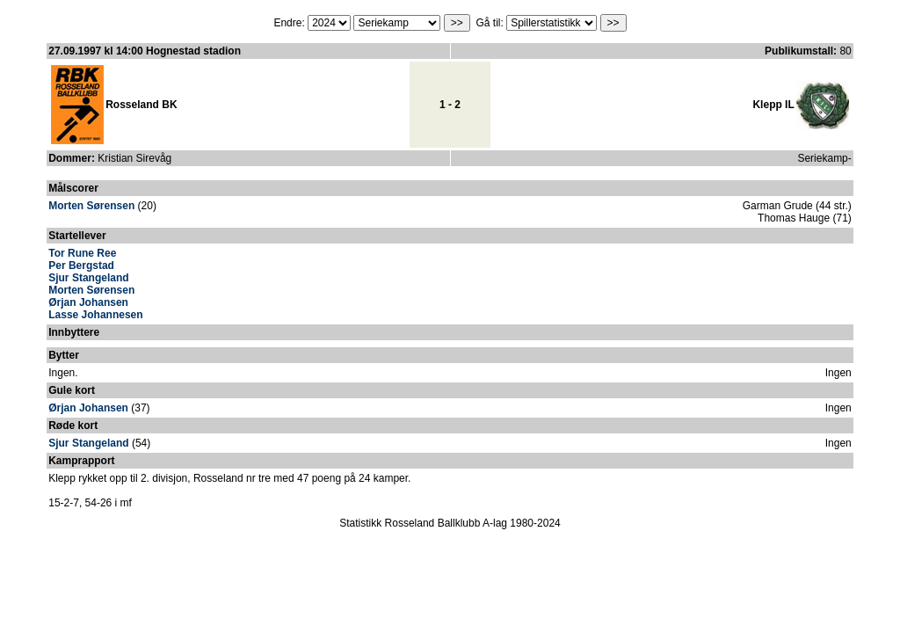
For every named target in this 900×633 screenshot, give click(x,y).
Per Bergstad (81, 265)
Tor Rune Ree (82, 253)
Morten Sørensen (91, 206)
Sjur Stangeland (88, 278)
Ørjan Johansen (88, 302)
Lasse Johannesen (95, 315)
